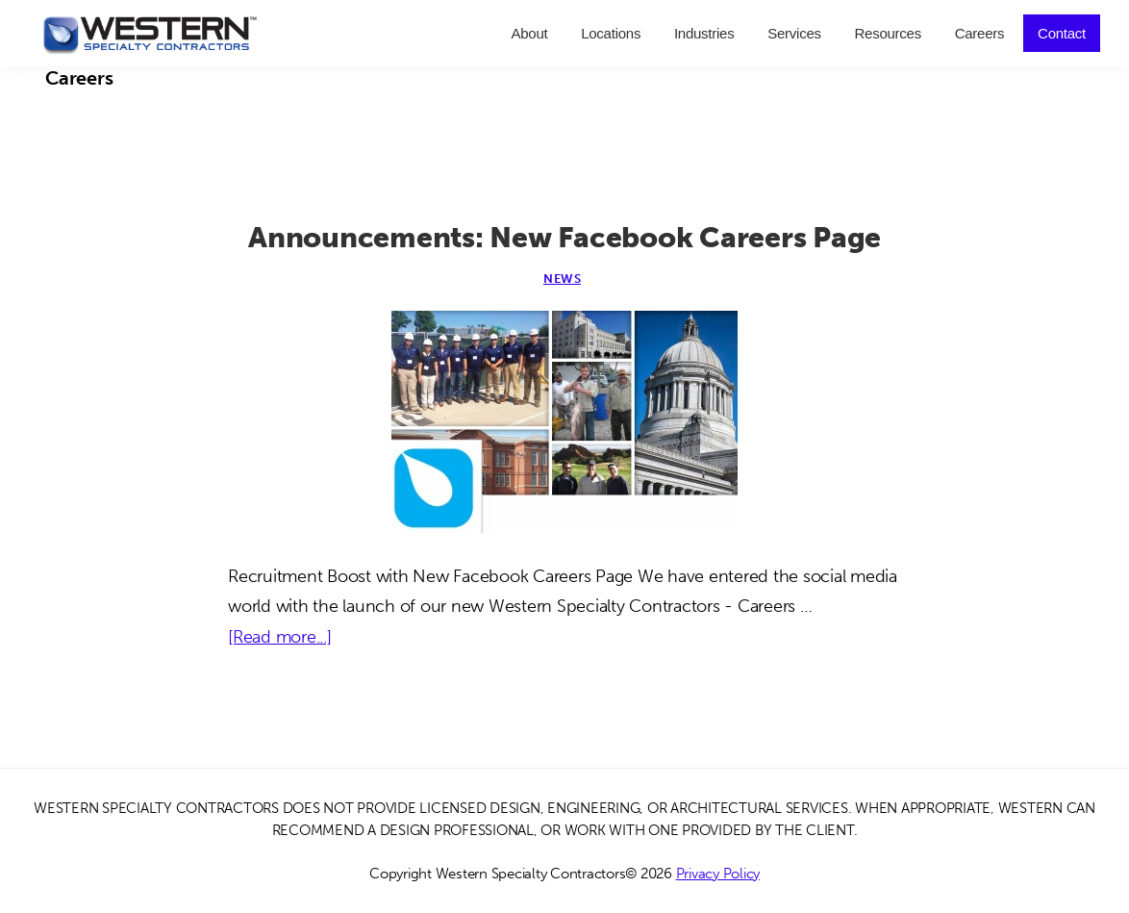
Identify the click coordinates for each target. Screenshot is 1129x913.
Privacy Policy (718, 873)
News (562, 278)
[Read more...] (280, 637)
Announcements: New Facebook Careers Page (564, 237)
